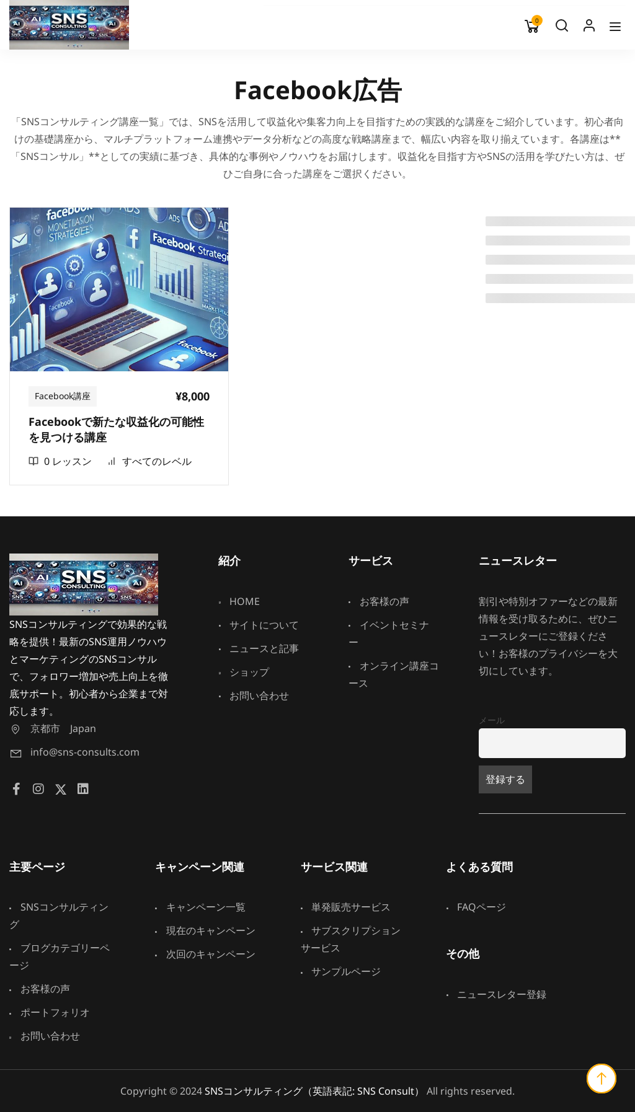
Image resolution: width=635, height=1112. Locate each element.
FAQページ (476, 907)
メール (492, 720)
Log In (589, 28)
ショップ (243, 672)
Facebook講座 (63, 396)
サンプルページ (341, 971)
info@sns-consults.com (74, 752)
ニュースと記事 (258, 648)
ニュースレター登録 (496, 994)
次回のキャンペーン (205, 954)
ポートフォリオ (49, 1012)
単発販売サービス (346, 907)
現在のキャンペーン (205, 930)
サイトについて (258, 625)
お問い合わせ (253, 695)
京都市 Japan (52, 728)
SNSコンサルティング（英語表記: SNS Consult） (314, 1091)
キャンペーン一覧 (200, 907)
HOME (239, 601)
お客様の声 (379, 601)
